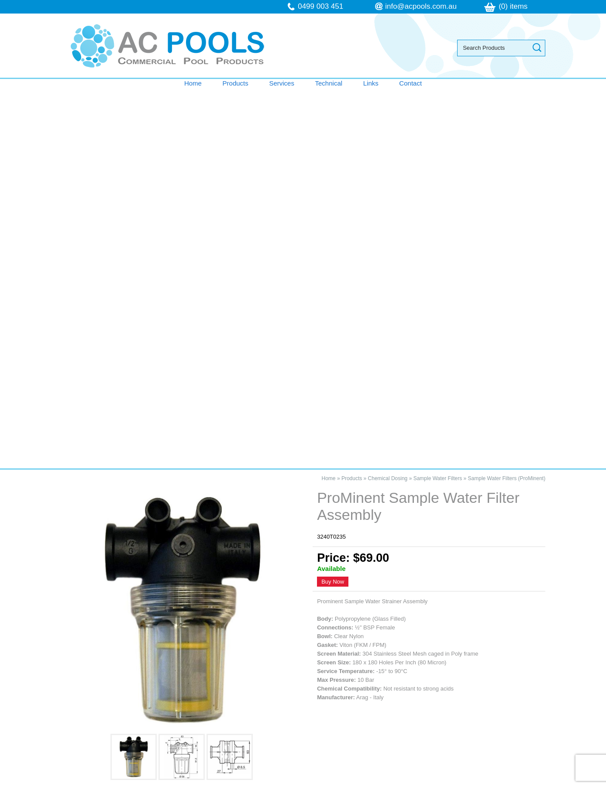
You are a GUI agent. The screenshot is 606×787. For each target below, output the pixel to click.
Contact (410, 83)
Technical (329, 83)
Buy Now (332, 201)
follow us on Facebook (405, 714)
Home (193, 83)
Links (371, 83)
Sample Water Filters (437, 98)
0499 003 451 (320, 6)
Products (235, 83)
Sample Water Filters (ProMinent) (507, 98)
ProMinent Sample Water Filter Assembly (140, 524)
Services (281, 83)
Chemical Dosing (388, 98)
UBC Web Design (394, 782)
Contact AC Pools (303, 477)
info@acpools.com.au (421, 6)
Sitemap (189, 782)
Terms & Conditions (107, 697)
